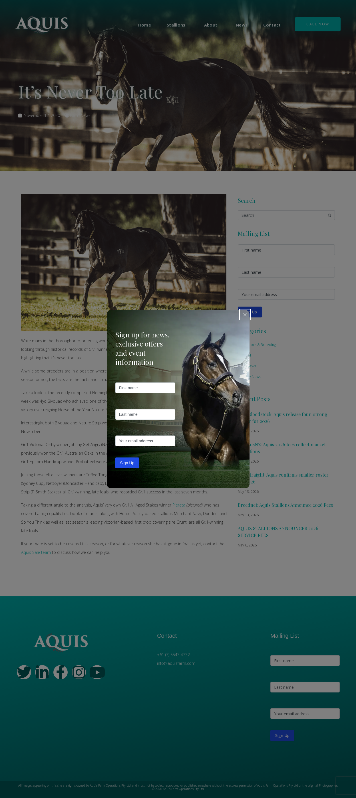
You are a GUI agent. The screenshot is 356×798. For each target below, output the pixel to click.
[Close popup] (245, 314)
